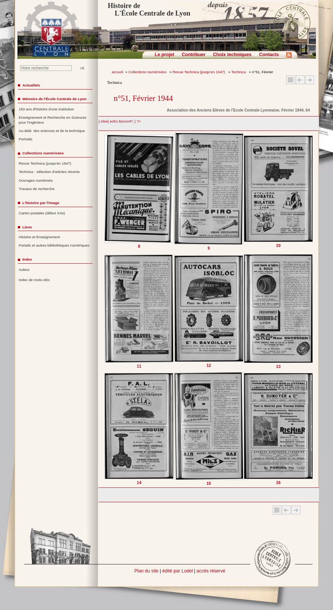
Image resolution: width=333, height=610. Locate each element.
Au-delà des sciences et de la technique (52, 131)
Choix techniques (232, 54)
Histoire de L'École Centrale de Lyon (149, 9)
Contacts (269, 54)
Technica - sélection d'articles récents (49, 172)
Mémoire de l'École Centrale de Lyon (54, 99)
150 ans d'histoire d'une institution (46, 109)
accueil (117, 72)
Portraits (25, 139)
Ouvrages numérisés (36, 180)
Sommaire (290, 79)
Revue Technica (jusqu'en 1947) (199, 72)
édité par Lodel (177, 571)
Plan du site (146, 571)
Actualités (31, 85)
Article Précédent (300, 79)
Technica (239, 72)
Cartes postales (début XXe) (42, 213)
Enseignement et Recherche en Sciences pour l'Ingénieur (52, 119)
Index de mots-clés (34, 280)
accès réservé (211, 571)
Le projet (164, 54)
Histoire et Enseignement (39, 237)
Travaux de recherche (36, 189)
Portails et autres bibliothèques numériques (54, 245)
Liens (27, 227)
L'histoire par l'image (40, 203)
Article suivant (309, 79)
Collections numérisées (147, 72)
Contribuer (193, 54)
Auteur (24, 269)
